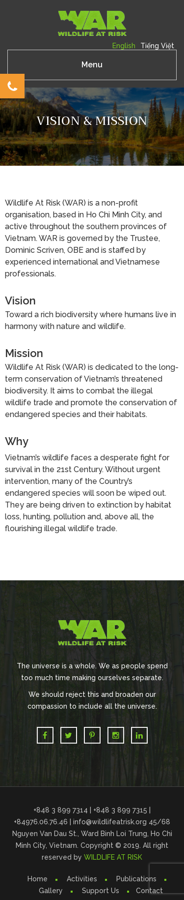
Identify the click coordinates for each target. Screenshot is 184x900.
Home (37, 879)
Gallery (51, 891)
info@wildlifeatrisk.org (111, 822)
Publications (136, 879)
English (123, 46)
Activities (82, 879)
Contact (149, 891)
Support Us (100, 891)
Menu (92, 64)
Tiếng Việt (157, 46)
